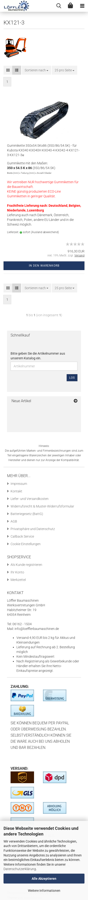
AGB (14, 521)
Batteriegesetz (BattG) (27, 514)
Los (72, 377)
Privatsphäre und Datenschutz (33, 529)
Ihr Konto (17, 572)
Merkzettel (18, 580)
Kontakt (16, 491)
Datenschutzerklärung (20, 869)
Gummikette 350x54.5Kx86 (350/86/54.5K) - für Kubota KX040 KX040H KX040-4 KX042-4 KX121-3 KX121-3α (43, 150)
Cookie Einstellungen (26, 544)
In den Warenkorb (44, 265)
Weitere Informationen (44, 890)
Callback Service (22, 536)
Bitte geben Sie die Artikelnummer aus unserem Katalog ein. (38, 356)
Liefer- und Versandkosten (30, 499)
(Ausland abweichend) (45, 232)
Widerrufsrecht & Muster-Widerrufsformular (42, 506)
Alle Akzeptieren (44, 878)
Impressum (19, 484)
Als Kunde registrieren (26, 565)
